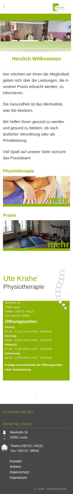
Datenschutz (19, 472)
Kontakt (16, 461)
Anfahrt (15, 467)
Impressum (18, 478)
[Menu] (5, 7)
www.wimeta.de (55, 488)
